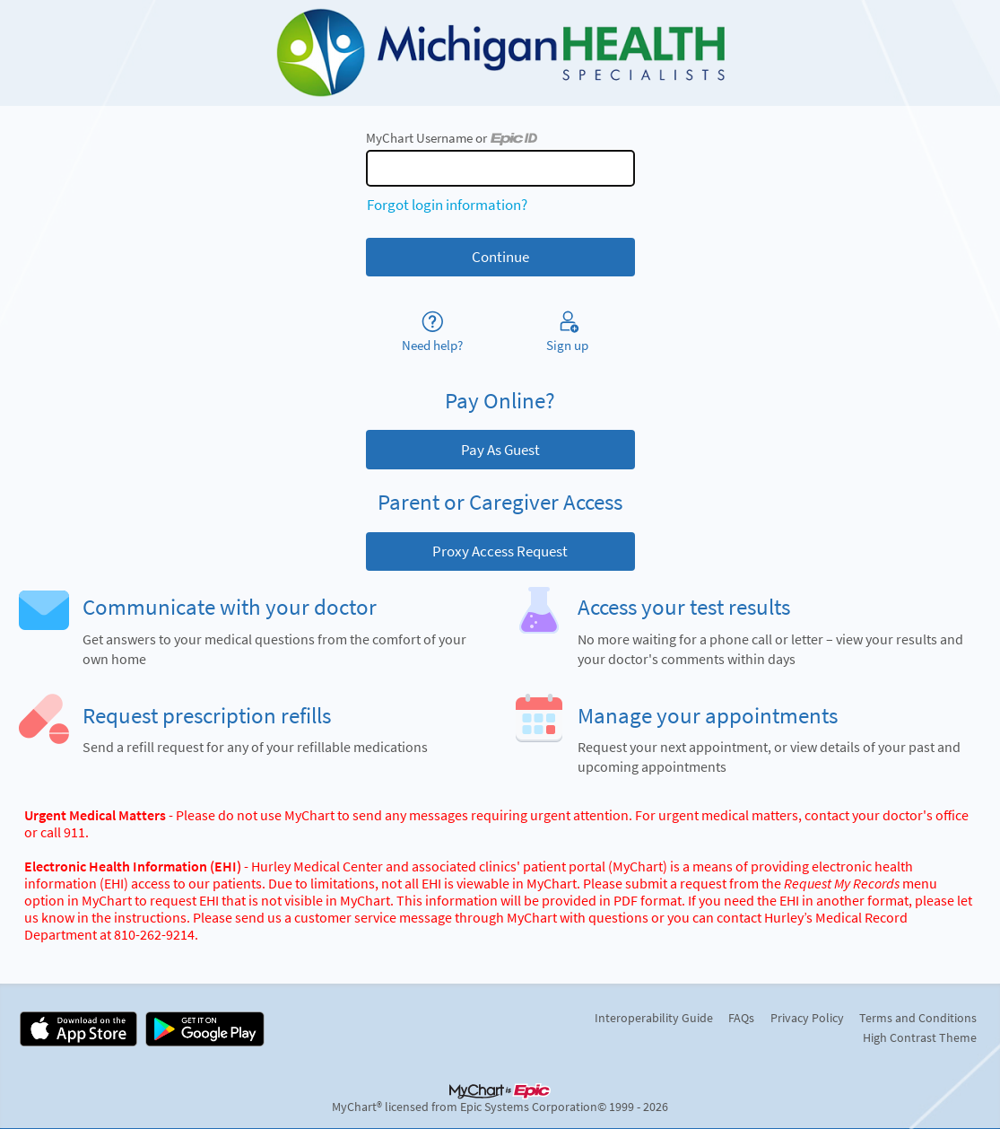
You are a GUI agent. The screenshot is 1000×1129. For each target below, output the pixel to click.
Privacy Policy (807, 1018)
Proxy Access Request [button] (500, 551)
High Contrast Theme (920, 1037)
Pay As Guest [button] (500, 449)
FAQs (741, 1018)
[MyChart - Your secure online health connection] (500, 53)
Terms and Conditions (918, 1018)
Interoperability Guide (654, 1018)
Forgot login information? (447, 204)
